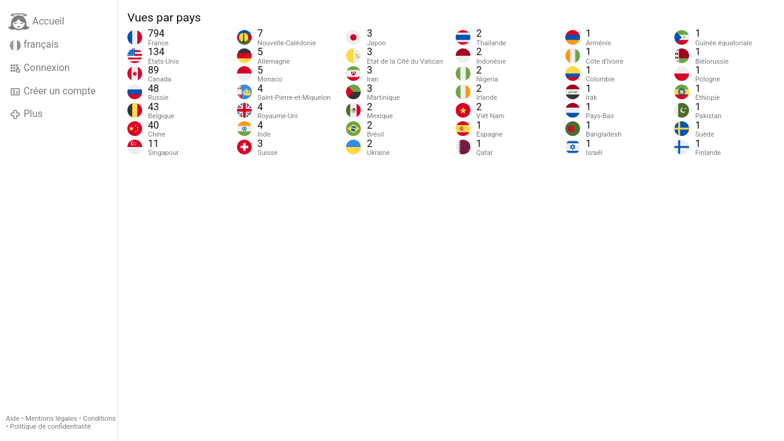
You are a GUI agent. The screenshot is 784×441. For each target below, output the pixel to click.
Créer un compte (53, 91)
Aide (13, 419)
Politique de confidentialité (50, 427)
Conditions (99, 419)
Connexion (40, 68)
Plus (26, 114)
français (34, 45)
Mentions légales (51, 419)
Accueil (36, 21)
